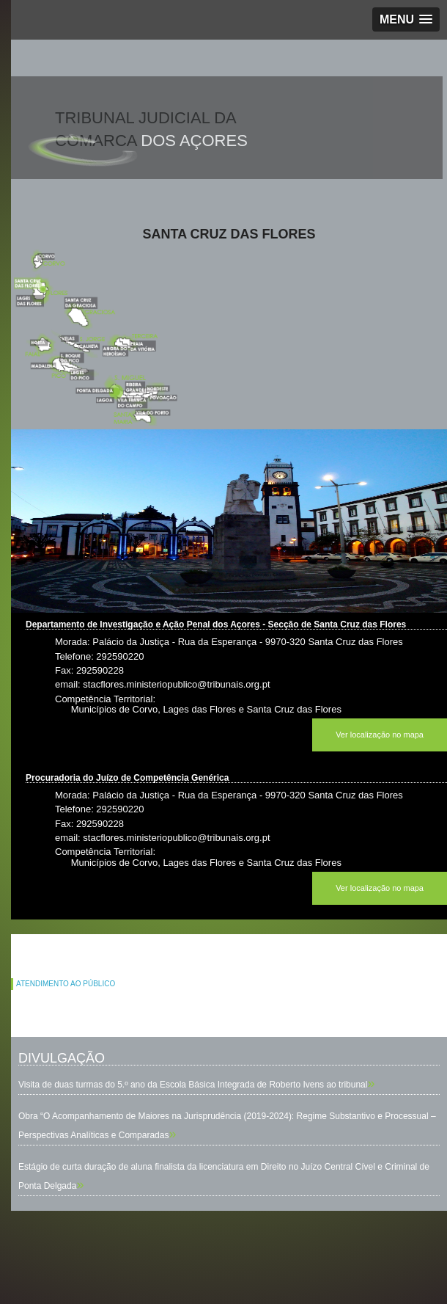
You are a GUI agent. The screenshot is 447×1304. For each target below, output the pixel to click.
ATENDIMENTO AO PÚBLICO (65, 984)
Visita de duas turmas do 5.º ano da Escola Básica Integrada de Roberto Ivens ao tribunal (192, 1084)
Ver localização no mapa (380, 734)
